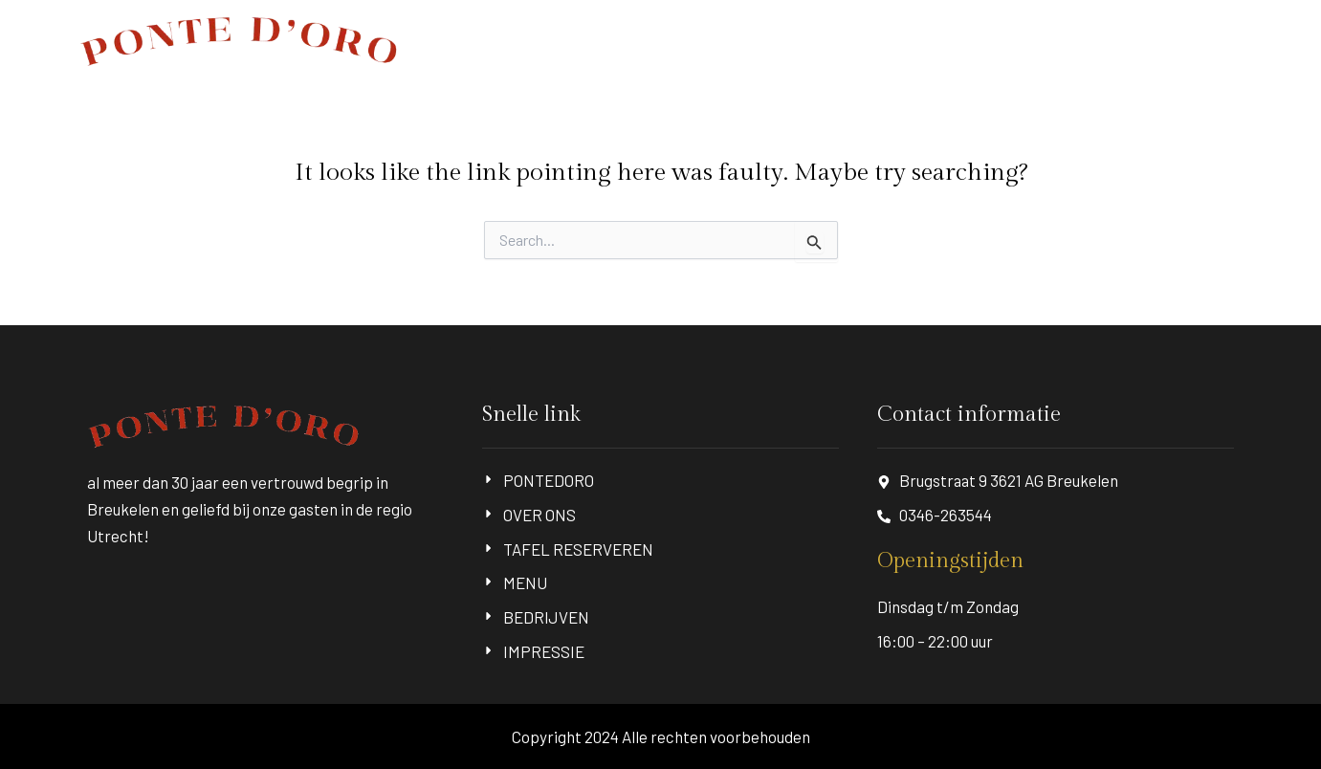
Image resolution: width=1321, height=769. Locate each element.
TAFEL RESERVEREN (880, 41)
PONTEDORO (633, 41)
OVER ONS (742, 41)
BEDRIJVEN (1097, 41)
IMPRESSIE (1207, 41)
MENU (1004, 41)
